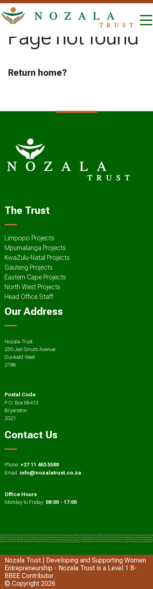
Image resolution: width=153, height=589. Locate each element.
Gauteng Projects (28, 267)
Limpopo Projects (29, 238)
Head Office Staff (28, 297)
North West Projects (32, 287)
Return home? (37, 73)
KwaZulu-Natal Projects (37, 258)
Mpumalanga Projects (35, 248)
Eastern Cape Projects (35, 277)
